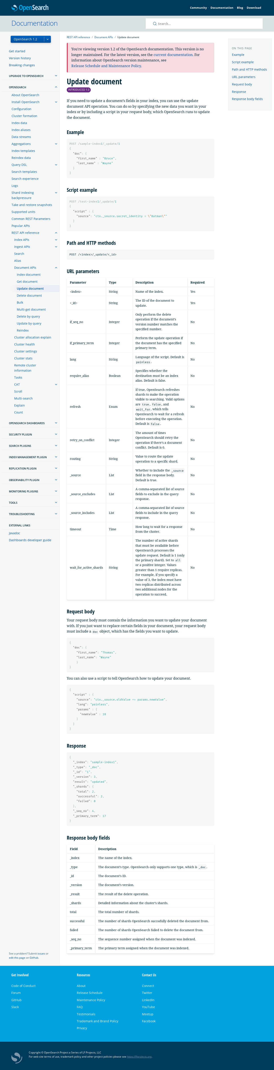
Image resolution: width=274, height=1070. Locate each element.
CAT (17, 384)
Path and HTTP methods (249, 69)
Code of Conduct (23, 986)
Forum (16, 993)
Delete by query (28, 316)
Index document (29, 274)
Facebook (149, 1021)
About (81, 986)
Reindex (23, 330)
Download (254, 8)
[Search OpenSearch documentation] (204, 23)
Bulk (20, 302)
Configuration (21, 109)
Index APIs (21, 240)
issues (41, 953)
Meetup (147, 1014)
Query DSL (19, 165)
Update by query (29, 323)
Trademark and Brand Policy (97, 1021)
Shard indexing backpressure (23, 195)
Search (19, 254)
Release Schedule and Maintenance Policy (106, 65)
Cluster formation (24, 116)
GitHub (34, 957)
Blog (240, 8)
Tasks (18, 377)
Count (18, 412)
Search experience (25, 179)
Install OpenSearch (25, 102)
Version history (20, 58)
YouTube (148, 1007)
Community (198, 8)
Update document (30, 288)
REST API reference (25, 233)
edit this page (17, 957)
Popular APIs (21, 226)
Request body (242, 84)
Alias (17, 261)
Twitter (147, 993)
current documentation (173, 54)
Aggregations (21, 144)
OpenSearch (30, 8)
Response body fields (247, 99)
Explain (19, 405)
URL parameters (243, 77)
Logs (15, 186)
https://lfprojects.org (139, 1056)
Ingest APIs (22, 247)
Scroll (18, 391)
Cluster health (24, 344)
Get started (17, 51)
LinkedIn (148, 1000)
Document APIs (25, 267)
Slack (15, 1007)
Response (239, 92)
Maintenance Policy (91, 1000)
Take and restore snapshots (32, 205)
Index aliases (21, 130)
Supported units (23, 212)
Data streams (21, 137)
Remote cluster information (25, 368)
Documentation (222, 8)
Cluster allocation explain (32, 337)
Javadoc (14, 533)
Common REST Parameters (31, 219)
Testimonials (86, 1014)
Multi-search (23, 398)
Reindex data (21, 158)
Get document (27, 281)
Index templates (23, 151)
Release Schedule (90, 993)
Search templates (24, 172)
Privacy (82, 1028)
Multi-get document (31, 309)
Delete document (29, 295)
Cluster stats (23, 358)
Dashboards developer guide (30, 540)
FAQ (80, 1007)
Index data (19, 123)
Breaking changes (22, 65)
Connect (148, 986)
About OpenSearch (25, 95)
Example (238, 55)
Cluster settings (25, 351)
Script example (243, 62)
